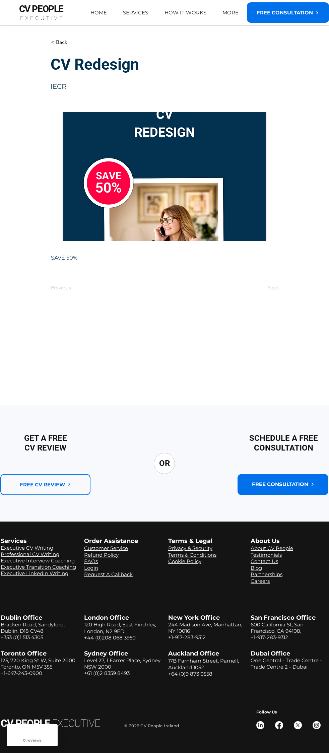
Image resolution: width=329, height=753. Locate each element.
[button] (135, 12)
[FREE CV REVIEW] (45, 484)
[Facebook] (279, 725)
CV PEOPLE (50, 723)
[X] (298, 725)
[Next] (262, 287)
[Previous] (73, 287)
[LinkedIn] (260, 725)
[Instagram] (317, 725)
